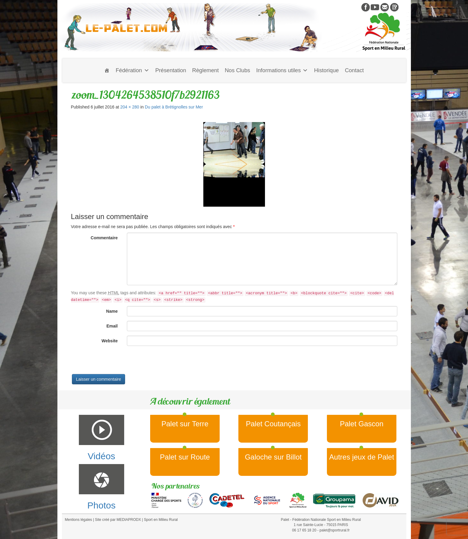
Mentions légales (78, 520)
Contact (354, 70)
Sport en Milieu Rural (161, 520)
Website (110, 340)
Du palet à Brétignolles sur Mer (174, 107)
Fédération (132, 70)
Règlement (205, 70)
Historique (326, 70)
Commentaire (104, 237)
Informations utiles (282, 70)
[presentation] (117, 362)
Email (112, 326)
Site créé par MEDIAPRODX (118, 520)
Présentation (170, 70)
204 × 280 (129, 107)
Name (112, 311)
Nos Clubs (237, 70)
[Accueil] (107, 70)
